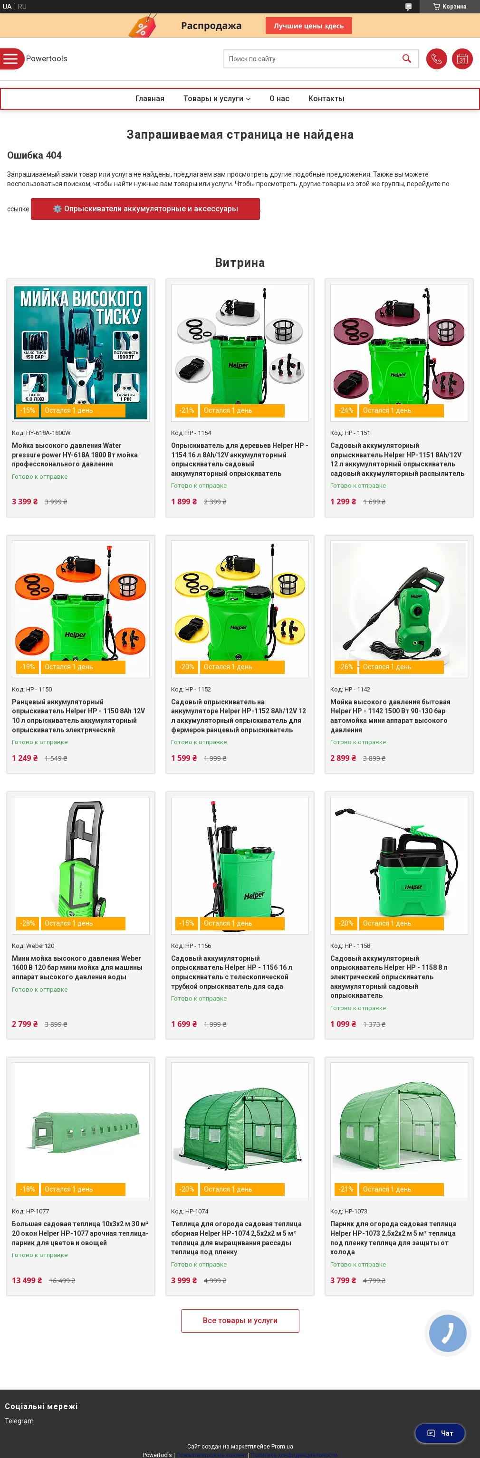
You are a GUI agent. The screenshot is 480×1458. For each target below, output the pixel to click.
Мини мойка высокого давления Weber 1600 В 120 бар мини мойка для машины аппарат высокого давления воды (77, 968)
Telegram (19, 1421)
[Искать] (406, 59)
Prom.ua (282, 1446)
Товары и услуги (213, 98)
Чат (440, 1433)
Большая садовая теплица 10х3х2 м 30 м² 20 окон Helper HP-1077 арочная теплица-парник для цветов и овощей (80, 1233)
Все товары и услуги (240, 1320)
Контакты (326, 98)
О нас (279, 98)
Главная (149, 98)
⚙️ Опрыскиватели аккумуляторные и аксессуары (145, 208)
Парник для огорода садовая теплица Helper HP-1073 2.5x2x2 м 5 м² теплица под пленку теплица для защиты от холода (393, 1238)
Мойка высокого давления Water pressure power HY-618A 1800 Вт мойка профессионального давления (75, 455)
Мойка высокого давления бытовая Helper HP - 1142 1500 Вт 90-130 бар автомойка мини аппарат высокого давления (390, 716)
